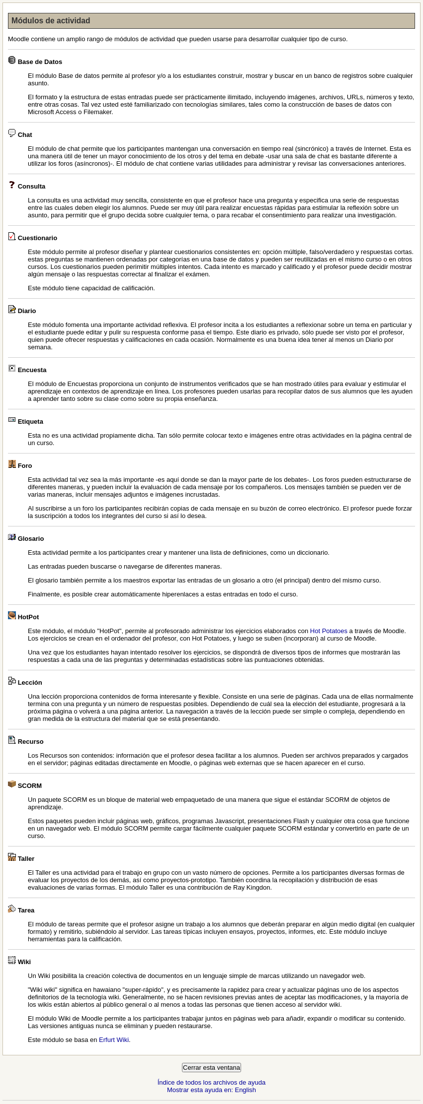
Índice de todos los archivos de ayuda (212, 1082)
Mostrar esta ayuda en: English (211, 1090)
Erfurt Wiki (114, 1039)
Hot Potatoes (328, 631)
